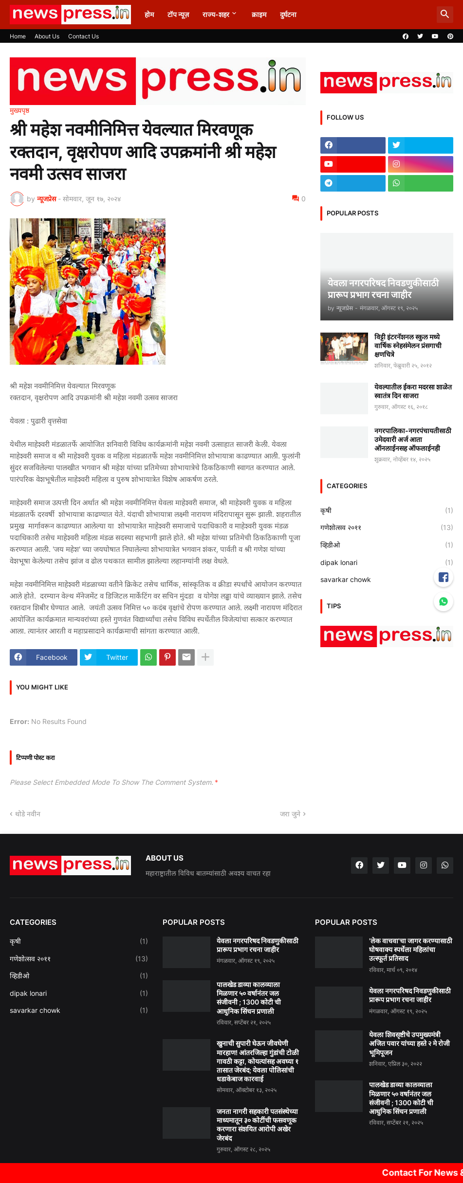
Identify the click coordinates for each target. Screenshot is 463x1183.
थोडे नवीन (27, 814)
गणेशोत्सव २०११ (386, 527)
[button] (445, 14)
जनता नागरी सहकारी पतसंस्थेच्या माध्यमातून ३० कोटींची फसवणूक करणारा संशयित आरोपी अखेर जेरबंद (257, 1124)
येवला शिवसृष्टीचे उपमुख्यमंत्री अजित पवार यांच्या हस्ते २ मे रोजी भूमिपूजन (409, 1043)
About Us (47, 36)
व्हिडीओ (386, 545)
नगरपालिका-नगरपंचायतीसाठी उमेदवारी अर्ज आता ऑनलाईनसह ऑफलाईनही (412, 439)
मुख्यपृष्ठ (19, 110)
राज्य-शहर (216, 14)
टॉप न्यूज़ (178, 14)
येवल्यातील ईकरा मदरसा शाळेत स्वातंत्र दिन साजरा (413, 391)
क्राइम (259, 14)
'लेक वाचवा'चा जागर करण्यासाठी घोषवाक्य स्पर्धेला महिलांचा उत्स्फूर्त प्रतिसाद (410, 949)
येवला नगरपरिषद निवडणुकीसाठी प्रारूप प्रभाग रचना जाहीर (257, 944)
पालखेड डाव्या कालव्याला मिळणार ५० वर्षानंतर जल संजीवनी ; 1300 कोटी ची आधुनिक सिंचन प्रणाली (249, 997)
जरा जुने (290, 814)
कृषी (386, 510)
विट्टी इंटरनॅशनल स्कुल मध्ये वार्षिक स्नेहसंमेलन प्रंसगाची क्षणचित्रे (408, 345)
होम (149, 14)
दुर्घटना (288, 14)
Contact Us (83, 36)
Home (18, 36)
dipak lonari (386, 562)
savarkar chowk (386, 579)
